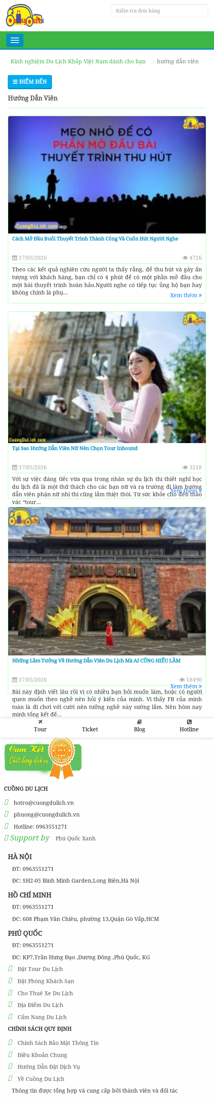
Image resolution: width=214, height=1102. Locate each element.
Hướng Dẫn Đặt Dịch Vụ (49, 1066)
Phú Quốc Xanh (75, 838)
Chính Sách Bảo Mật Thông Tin (58, 1042)
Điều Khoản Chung (42, 1055)
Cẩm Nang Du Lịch (42, 1017)
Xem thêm (186, 295)
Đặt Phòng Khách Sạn (46, 981)
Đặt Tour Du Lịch (40, 969)
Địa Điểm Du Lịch (40, 1005)
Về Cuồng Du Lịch (41, 1078)
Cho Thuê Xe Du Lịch (45, 993)
